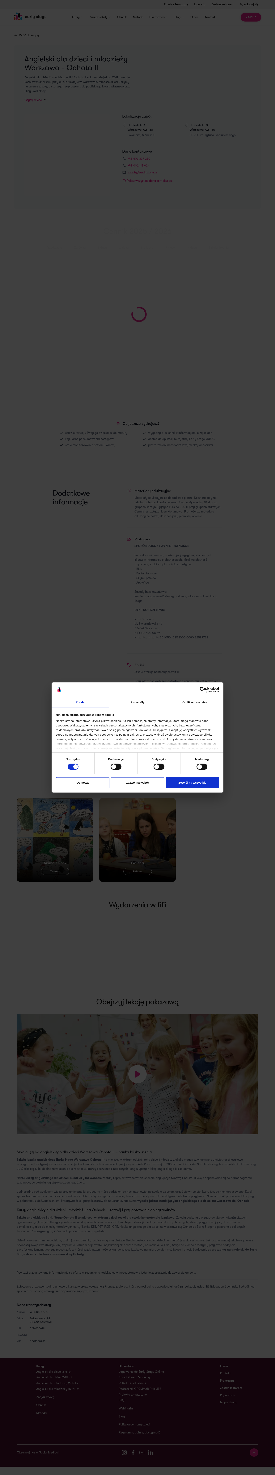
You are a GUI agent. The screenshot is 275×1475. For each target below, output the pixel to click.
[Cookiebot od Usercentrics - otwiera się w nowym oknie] (202, 690)
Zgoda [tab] (80, 702)
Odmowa (83, 782)
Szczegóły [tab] (137, 702)
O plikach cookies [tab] (194, 702)
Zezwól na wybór (137, 782)
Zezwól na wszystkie (192, 782)
